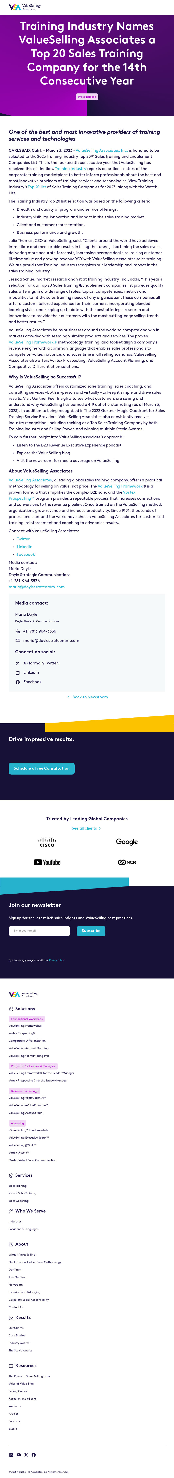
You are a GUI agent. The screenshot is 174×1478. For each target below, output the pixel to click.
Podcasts (14, 1421)
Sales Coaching (19, 1201)
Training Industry (70, 169)
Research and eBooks (22, 1398)
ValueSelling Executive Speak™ (29, 1137)
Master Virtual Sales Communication (32, 1160)
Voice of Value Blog (21, 1383)
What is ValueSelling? (23, 1254)
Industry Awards (19, 1343)
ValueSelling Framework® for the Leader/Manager (41, 1073)
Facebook (26, 555)
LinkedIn (24, 547)
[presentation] (39, 947)
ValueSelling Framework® (33, 342)
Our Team (15, 1269)
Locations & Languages (23, 1229)
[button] (160, 7)
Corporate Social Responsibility (29, 1299)
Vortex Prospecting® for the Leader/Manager (38, 1080)
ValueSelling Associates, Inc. (102, 151)
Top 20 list (37, 187)
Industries (15, 1221)
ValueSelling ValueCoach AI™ (28, 1098)
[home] (25, 7)
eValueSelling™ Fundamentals (28, 1130)
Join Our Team (18, 1277)
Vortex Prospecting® (22, 1033)
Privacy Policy (56, 960)
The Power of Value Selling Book (29, 1376)
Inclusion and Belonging (24, 1292)
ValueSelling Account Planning (28, 1048)
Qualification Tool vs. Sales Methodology (35, 1262)
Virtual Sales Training (22, 1193)
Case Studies (17, 1335)
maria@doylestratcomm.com (37, 587)
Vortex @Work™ (19, 1152)
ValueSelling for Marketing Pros (29, 1056)
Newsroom (16, 1284)
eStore (13, 1428)
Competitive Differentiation (27, 1040)
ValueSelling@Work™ (22, 1145)
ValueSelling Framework (120, 486)
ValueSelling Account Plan (25, 1113)
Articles (13, 1413)
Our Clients (16, 1328)
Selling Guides (18, 1391)
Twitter (23, 539)
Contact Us (16, 1307)
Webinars (15, 1406)
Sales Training (18, 1186)
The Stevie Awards (20, 1350)
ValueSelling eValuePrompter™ (29, 1105)
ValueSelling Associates (30, 480)
